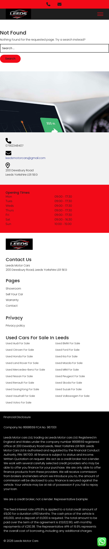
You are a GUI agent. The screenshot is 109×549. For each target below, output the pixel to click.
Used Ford (61, 350)
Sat (8, 219)
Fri (7, 215)
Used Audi (12, 343)
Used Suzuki (63, 389)
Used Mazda (63, 363)
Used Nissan (14, 376)
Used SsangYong (17, 389)
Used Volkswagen (66, 396)
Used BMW (62, 343)
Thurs (10, 210)
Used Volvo (13, 402)
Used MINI (61, 369)
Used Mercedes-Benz (20, 369)
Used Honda (14, 356)
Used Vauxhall (15, 396)
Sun (8, 224)
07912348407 (15, 146)
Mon (9, 196)
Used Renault (14, 382)
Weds (10, 205)
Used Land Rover (16, 363)
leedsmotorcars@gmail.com (25, 158)
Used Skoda (63, 382)
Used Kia (60, 356)
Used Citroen (14, 350)
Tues (9, 201)
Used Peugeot (64, 376)
